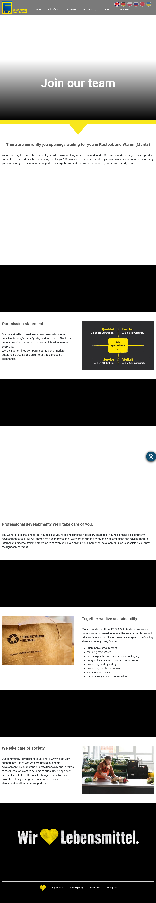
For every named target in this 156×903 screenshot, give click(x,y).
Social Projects (124, 9)
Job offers (53, 9)
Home (38, 9)
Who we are (70, 9)
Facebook (95, 887)
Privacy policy (76, 887)
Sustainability (89, 9)
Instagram (112, 887)
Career (106, 9)
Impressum (57, 887)
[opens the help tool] (151, 456)
